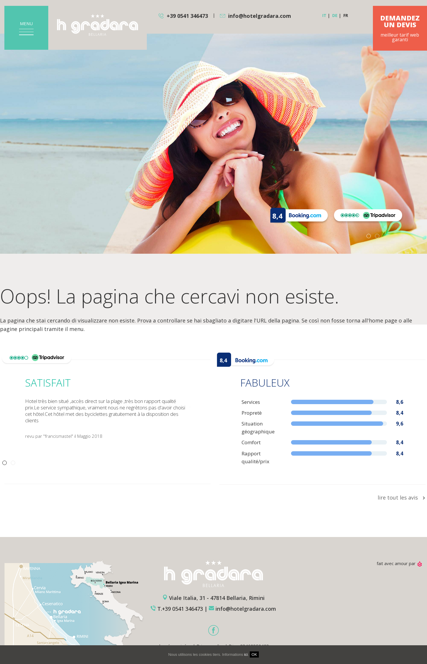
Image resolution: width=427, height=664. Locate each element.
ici (246, 654)
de (335, 15)
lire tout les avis (402, 497)
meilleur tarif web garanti (400, 29)
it (324, 15)
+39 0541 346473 (187, 15)
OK (254, 654)
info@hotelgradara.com (259, 15)
